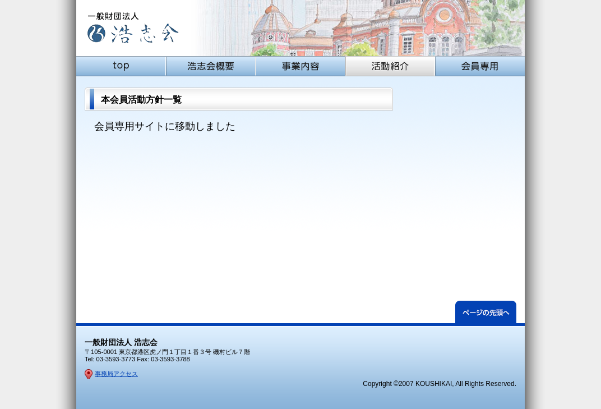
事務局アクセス (116, 373)
